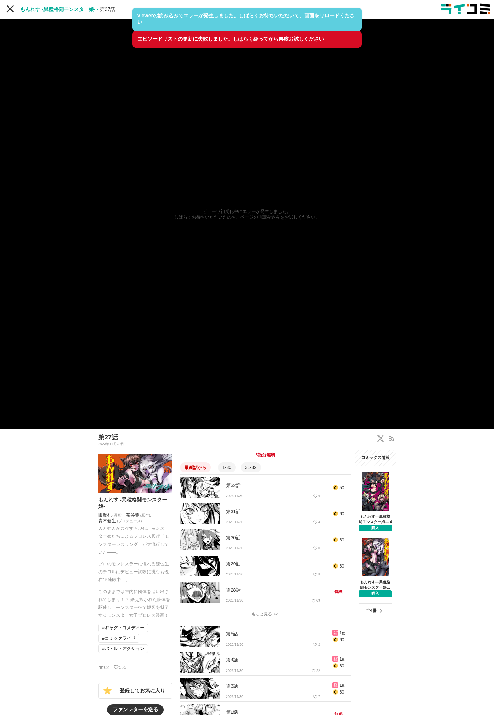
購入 (375, 528)
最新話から (195, 467)
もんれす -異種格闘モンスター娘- (57, 9)
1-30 (226, 467)
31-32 (250, 467)
